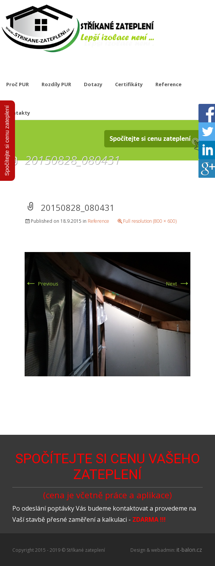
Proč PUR (17, 84)
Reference (168, 84)
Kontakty (18, 112)
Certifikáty (129, 84)
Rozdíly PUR (56, 84)
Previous (41, 283)
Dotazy (93, 84)
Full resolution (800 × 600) (150, 221)
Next (178, 283)
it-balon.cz (189, 549)
